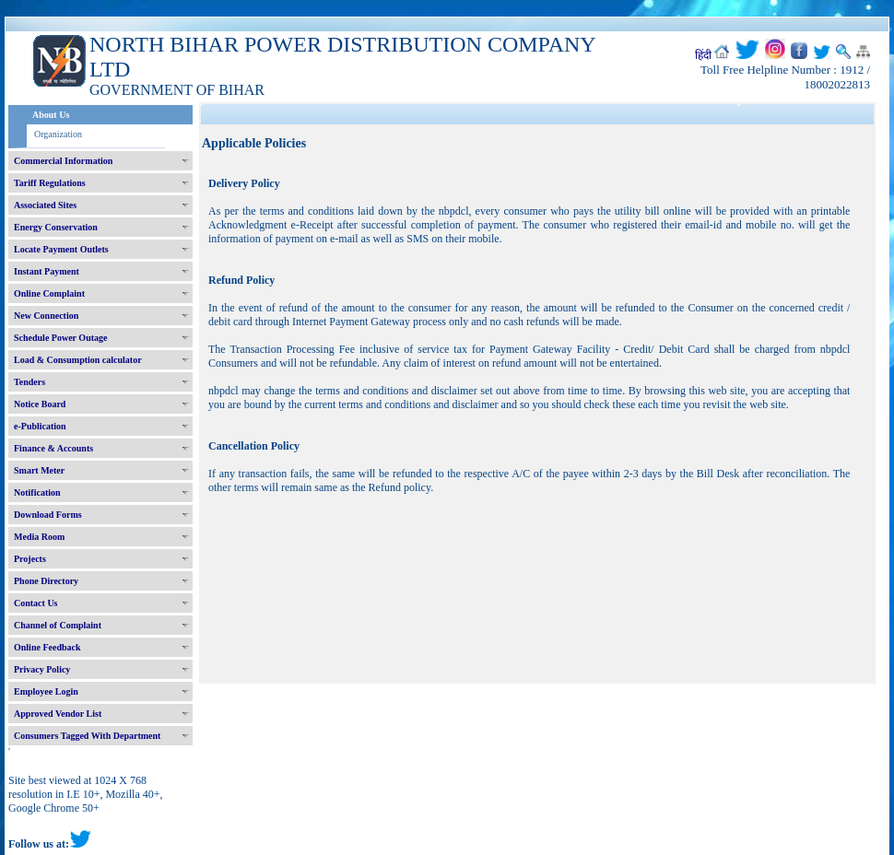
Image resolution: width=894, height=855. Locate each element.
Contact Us (36, 603)
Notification (37, 492)
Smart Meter (39, 470)
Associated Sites (45, 205)
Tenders (29, 382)
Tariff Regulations (50, 183)
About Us (50, 115)
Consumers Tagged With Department (87, 736)
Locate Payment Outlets (61, 249)
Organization (58, 134)
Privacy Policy (42, 669)
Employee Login (46, 691)
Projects (30, 559)
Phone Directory (46, 581)
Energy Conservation (56, 227)
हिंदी (703, 55)
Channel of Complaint (57, 625)
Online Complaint (49, 293)
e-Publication (40, 426)
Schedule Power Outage (60, 338)
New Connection (46, 315)
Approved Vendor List (57, 714)
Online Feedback (47, 647)
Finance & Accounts (53, 448)
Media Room (39, 537)
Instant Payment (46, 271)
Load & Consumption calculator (78, 360)
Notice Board (39, 404)
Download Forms (48, 514)
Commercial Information (63, 161)
